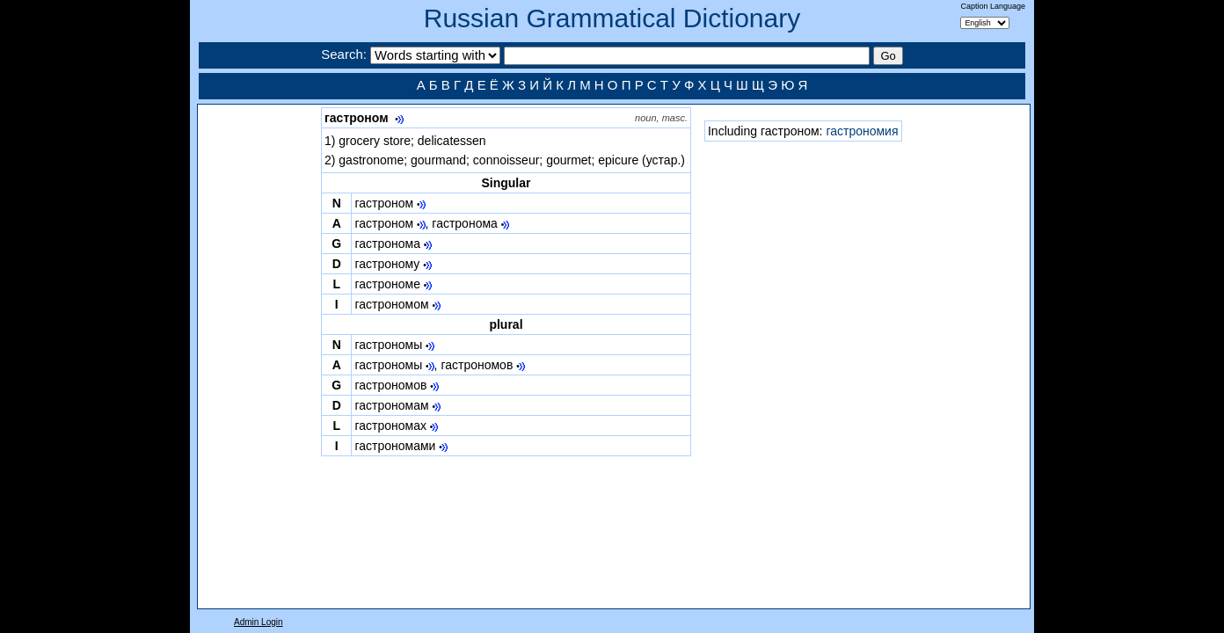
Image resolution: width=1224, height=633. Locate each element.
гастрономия (862, 131)
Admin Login (258, 622)
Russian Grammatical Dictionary (612, 18)
